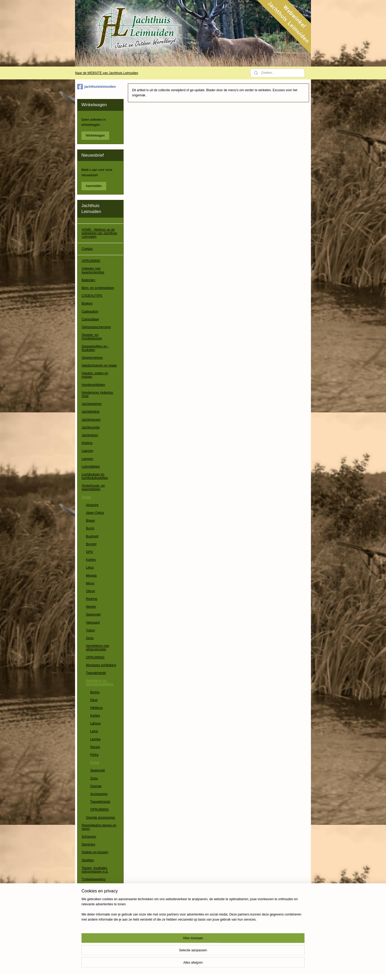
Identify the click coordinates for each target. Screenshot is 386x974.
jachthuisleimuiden (96, 86)
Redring (91, 599)
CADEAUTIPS (92, 296)
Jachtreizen (90, 435)
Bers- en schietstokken (98, 288)
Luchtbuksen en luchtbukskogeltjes (95, 476)
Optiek (86, 497)
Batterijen (88, 280)
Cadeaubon (90, 311)
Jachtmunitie (91, 427)
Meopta (91, 575)
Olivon (90, 591)
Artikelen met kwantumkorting (93, 270)
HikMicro (96, 708)
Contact (87, 249)
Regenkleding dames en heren (99, 827)
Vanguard (93, 622)
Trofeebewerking (94, 879)
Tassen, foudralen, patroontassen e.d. (95, 869)
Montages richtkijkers (101, 665)
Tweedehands (96, 673)
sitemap (181, 964)
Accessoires (99, 794)
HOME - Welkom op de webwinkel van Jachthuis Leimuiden (99, 233)
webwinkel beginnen (208, 964)
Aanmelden (94, 186)
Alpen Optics (95, 513)
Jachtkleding (91, 411)
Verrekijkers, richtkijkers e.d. (99, 888)
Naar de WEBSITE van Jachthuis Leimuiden (106, 73)
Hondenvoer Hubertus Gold (97, 394)
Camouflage (90, 319)
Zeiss (90, 638)
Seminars (88, 844)
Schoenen (89, 836)
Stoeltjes (88, 860)
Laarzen (87, 451)
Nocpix (95, 747)
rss (190, 964)
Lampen (87, 459)
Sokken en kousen (95, 852)
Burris (90, 528)
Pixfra (94, 755)
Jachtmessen (91, 420)
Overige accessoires (100, 817)
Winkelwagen (95, 135)
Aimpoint (92, 505)
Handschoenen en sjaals (99, 365)
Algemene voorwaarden (99, 938)
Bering (95, 692)
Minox (90, 583)
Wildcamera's (91, 918)
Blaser (90, 520)
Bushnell (92, 536)
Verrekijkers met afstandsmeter (97, 647)
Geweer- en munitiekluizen (92, 336)
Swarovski (93, 614)
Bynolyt (91, 544)
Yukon (90, 630)
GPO (89, 552)
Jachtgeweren (92, 404)
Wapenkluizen (92, 910)
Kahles (91, 560)
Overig (86, 926)
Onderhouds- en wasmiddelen (93, 487)
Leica (90, 567)
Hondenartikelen (93, 385)
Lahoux (95, 723)
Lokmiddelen (91, 466)
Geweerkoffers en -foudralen (95, 348)
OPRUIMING (91, 261)
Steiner (91, 607)
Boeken (87, 303)
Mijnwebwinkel (249, 964)
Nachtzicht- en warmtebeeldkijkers (100, 682)
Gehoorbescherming (96, 327)
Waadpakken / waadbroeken (92, 900)
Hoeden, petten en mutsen (95, 375)
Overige (96, 786)
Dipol (94, 700)
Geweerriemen (92, 358)
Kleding (87, 443)
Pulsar (94, 762)
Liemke (95, 739)
